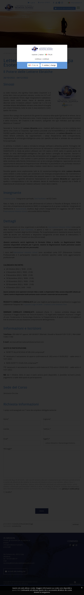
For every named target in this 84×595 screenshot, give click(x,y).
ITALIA (33, 80)
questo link (16, 590)
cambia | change (49, 80)
